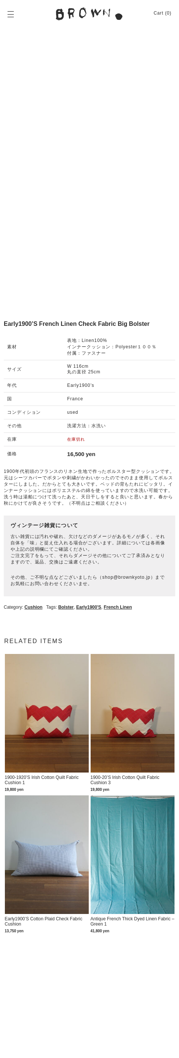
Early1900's (88, 607)
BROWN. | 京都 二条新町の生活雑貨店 (89, 13)
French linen (118, 607)
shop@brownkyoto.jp (126, 577)
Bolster (65, 607)
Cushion (33, 607)
